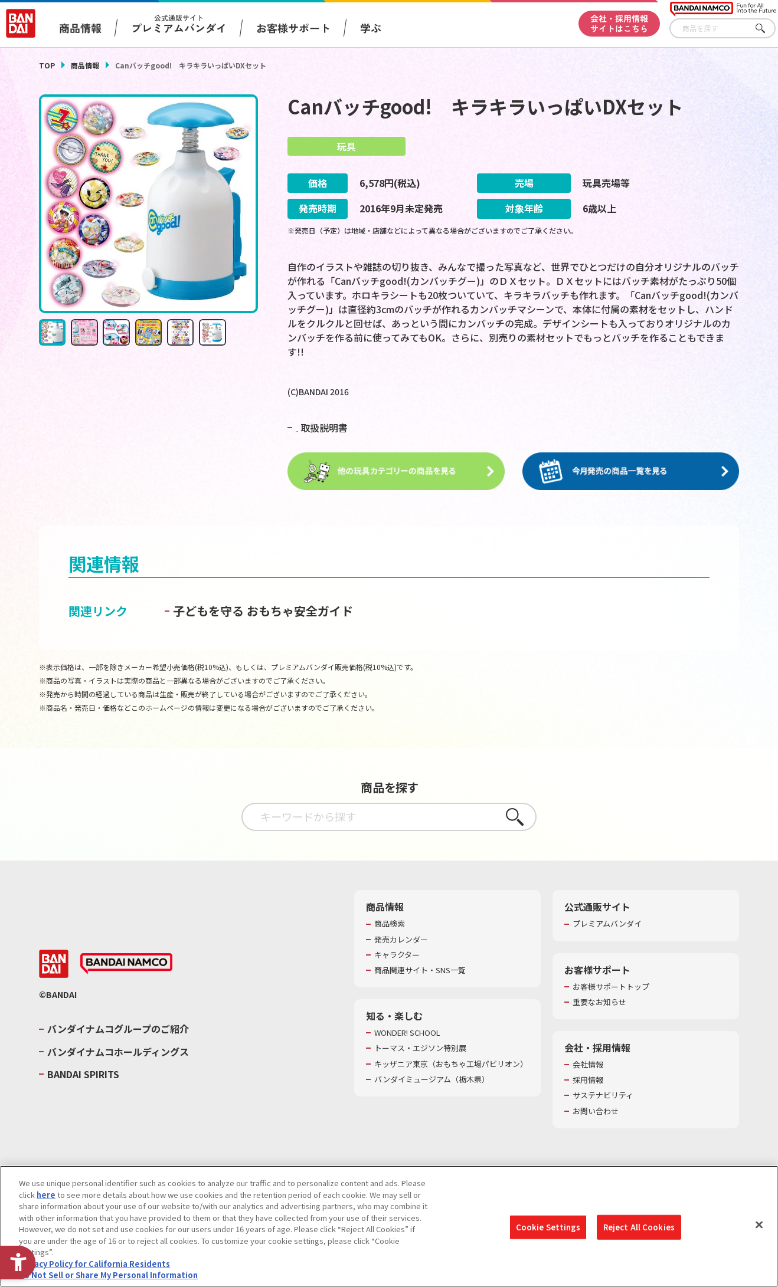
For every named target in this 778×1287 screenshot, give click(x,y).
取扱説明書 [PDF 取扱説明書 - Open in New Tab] (334, 428)
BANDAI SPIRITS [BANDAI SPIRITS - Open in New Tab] (83, 1074)
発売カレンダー (401, 940)
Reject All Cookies (639, 1227)
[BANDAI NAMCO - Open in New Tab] (126, 964)
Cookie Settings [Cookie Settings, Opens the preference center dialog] (548, 1227)
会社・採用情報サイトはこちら (619, 23)
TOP (47, 65)
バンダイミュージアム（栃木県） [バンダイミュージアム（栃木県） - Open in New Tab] (431, 1080)
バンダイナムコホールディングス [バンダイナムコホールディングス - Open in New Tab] (118, 1052)
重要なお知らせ (599, 1002)
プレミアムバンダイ (607, 924)
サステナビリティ (603, 1096)
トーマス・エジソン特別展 (420, 1048)
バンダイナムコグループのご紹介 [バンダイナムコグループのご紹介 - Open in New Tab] (118, 1029)
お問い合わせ (596, 1111)
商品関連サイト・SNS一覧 (420, 971)
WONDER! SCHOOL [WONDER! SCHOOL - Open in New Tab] (407, 1033)
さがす (766, 28)
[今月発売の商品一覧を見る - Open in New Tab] (631, 471)
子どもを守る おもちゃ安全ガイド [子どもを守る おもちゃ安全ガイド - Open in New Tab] (263, 611)
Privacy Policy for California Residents (94, 1263)
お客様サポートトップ (611, 987)
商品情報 (85, 65)
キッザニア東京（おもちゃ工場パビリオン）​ (451, 1064)
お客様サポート (293, 27)
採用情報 (588, 1080)
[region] (389, 1226)
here (46, 1194)
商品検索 (389, 924)
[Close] (759, 1225)
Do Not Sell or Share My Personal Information (108, 1275)
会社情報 (588, 1065)
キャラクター (397, 955)
